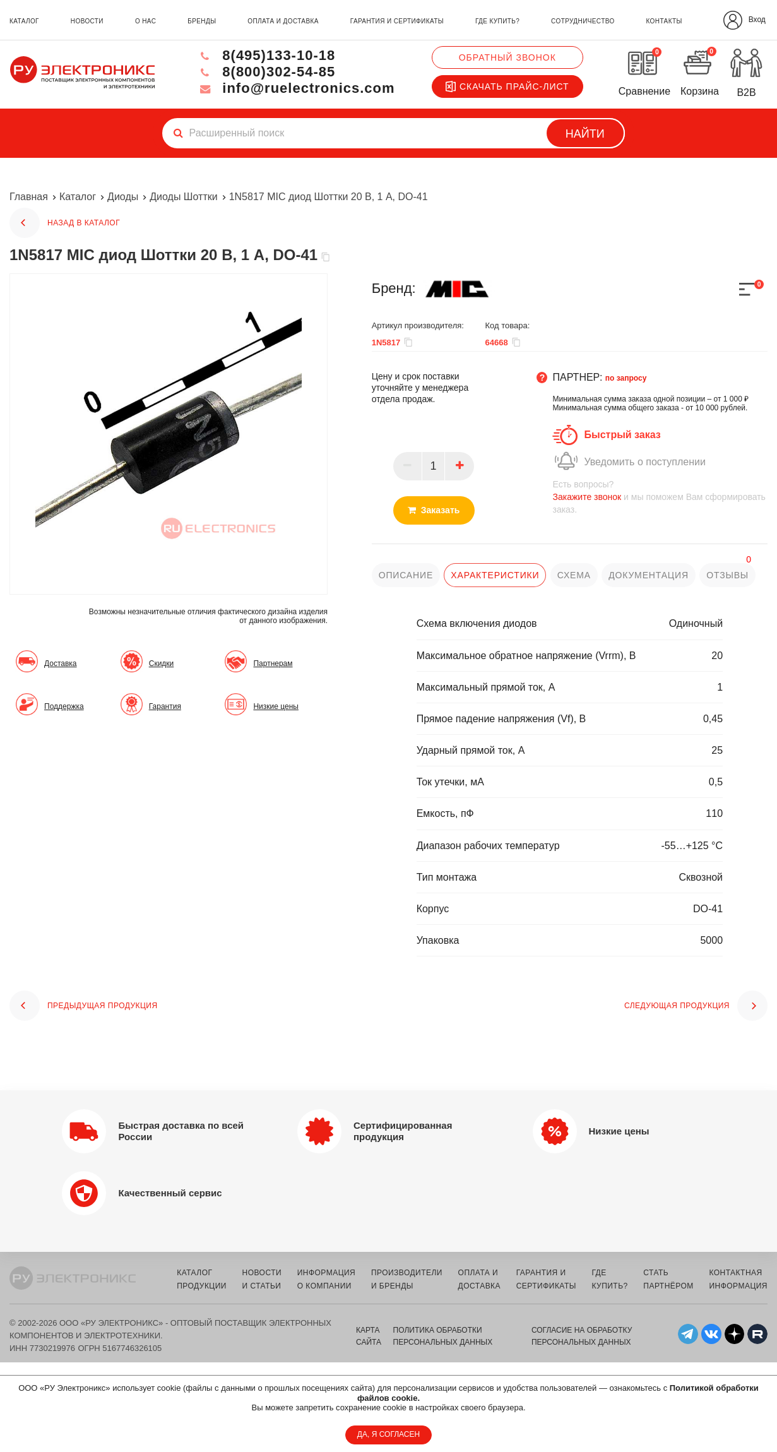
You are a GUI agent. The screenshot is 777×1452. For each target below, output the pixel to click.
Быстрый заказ (622, 434)
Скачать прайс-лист (507, 86)
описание (406, 575)
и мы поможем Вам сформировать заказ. (660, 497)
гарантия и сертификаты (397, 21)
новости (87, 21)
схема (574, 575)
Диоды (122, 196)
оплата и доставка (282, 21)
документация (648, 575)
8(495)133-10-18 (266, 55)
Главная (28, 196)
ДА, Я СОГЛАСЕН (388, 1434)
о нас (145, 21)
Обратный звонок (507, 57)
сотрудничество (582, 21)
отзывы (727, 575)
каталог (24, 21)
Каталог (77, 196)
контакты (664, 21)
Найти (585, 134)
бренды (201, 21)
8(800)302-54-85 (266, 72)
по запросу (626, 378)
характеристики (495, 575)
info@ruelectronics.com (296, 88)
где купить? (497, 21)
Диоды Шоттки (183, 196)
